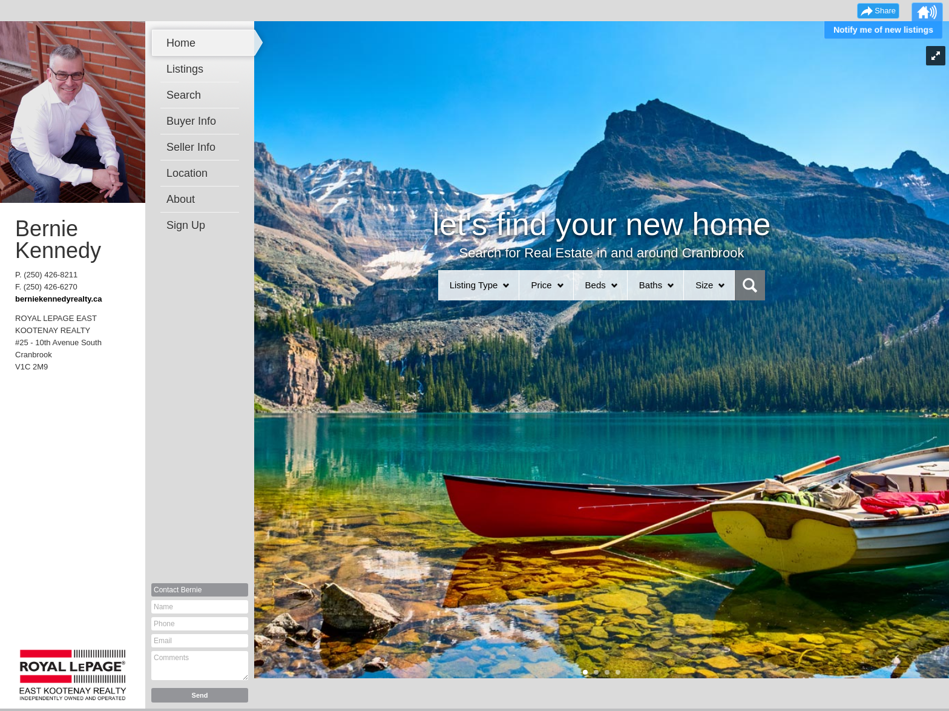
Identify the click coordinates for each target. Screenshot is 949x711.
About (180, 199)
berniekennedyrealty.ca (58, 298)
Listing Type (474, 285)
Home (180, 43)
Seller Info (190, 147)
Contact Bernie (178, 590)
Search (183, 95)
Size (704, 285)
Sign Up (185, 225)
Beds (595, 285)
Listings (184, 69)
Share (885, 10)
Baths (650, 285)
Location (187, 173)
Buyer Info (191, 121)
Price (541, 285)
